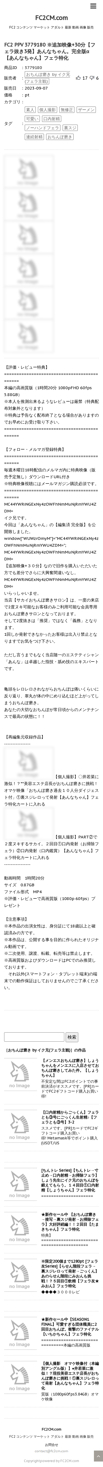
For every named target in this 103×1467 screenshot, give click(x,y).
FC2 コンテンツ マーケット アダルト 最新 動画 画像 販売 (51, 1436)
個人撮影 (47, 109)
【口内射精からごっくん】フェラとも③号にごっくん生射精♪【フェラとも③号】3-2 (70, 1117)
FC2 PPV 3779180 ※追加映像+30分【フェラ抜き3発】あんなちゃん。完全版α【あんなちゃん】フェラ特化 (49, 51)
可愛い (32, 118)
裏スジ (70, 127)
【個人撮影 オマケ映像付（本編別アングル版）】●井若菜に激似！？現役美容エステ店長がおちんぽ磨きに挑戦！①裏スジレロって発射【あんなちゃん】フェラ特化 (70, 1376)
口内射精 (51, 118)
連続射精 (34, 136)
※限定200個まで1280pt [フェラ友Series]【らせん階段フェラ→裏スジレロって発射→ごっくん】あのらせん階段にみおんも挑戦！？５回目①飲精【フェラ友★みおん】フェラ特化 (70, 1273)
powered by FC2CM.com (59, 1461)
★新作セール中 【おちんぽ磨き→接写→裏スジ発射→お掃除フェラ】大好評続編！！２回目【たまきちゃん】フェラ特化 (70, 1222)
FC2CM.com (51, 18)
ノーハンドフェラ (42, 127)
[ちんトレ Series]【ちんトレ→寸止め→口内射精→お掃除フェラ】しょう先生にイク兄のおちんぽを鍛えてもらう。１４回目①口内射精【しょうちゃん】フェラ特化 (70, 1180)
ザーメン (86, 109)
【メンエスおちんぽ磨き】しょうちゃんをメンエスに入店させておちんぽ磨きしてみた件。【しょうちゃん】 (70, 1068)
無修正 (67, 109)
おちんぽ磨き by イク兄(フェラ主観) (47, 78)
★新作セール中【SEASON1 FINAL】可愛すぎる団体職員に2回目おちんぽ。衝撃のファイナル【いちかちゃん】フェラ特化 (70, 1327)
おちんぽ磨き (60, 136)
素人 (30, 109)
